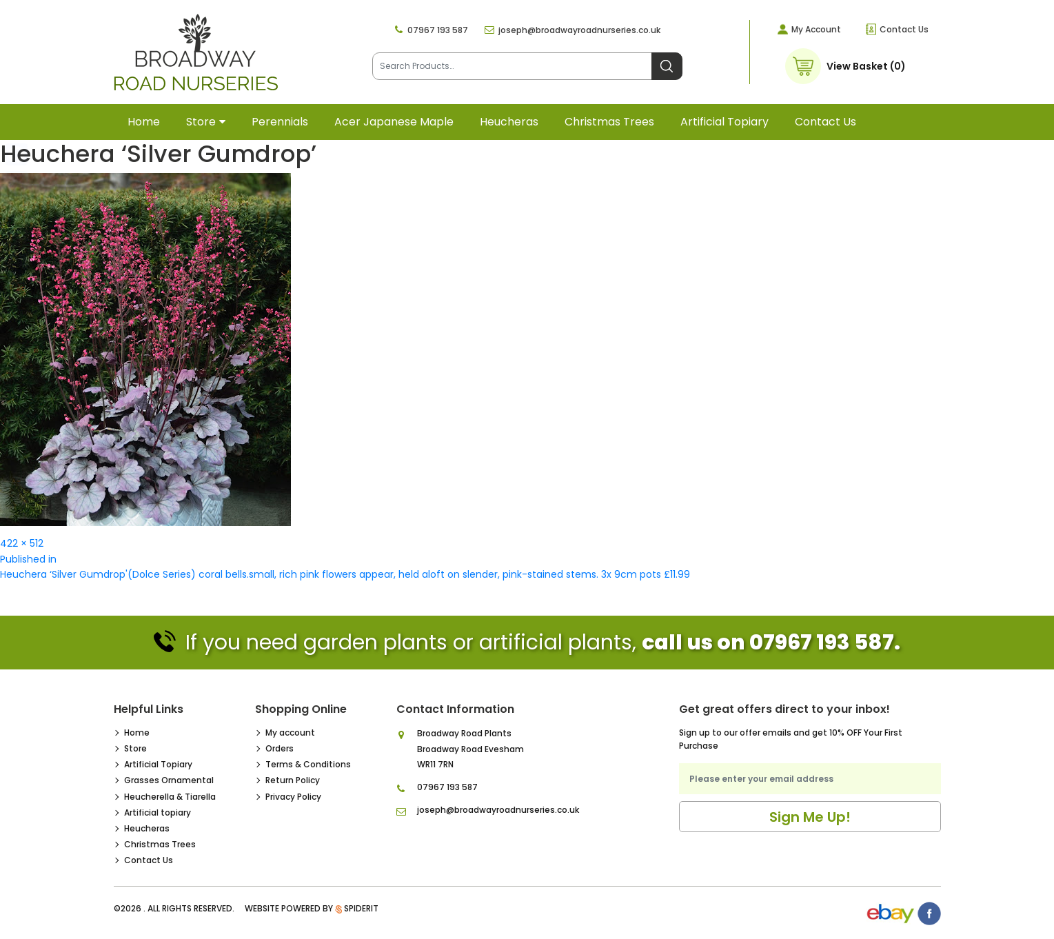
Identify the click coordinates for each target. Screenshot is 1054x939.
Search (666, 66)
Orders (279, 748)
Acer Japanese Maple (394, 122)
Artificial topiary (724, 122)
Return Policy (292, 780)
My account (290, 732)
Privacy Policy (293, 796)
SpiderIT (361, 908)
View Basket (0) (866, 66)
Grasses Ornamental (169, 780)
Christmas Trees (609, 122)
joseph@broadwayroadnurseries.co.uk (579, 30)
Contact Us (904, 29)
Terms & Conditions (308, 764)
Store (201, 122)
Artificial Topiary (158, 764)
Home (144, 122)
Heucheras (509, 122)
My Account (816, 29)
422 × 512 (21, 543)
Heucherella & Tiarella (170, 796)
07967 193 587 (437, 30)
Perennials (280, 122)
